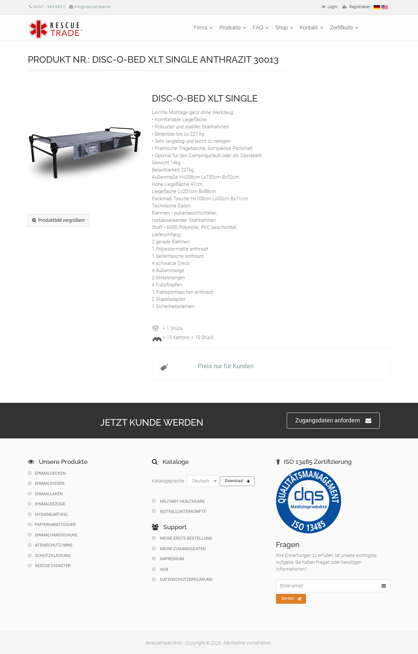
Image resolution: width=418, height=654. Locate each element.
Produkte (230, 28)
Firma (200, 28)
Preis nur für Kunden (225, 366)
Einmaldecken (47, 473)
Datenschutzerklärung (182, 579)
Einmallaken (45, 493)
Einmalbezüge (46, 503)
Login (332, 7)
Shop (281, 28)
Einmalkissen (46, 483)
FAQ (258, 28)
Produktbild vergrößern (58, 220)
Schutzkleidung (49, 555)
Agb (160, 569)
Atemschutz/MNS (50, 545)
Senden (291, 598)
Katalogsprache (168, 480)
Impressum (168, 558)
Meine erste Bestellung (182, 538)
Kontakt (309, 28)
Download (237, 481)
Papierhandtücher (52, 524)
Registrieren (359, 7)
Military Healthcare (178, 501)
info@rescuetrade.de (92, 7)
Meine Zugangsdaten (179, 548)
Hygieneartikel (48, 514)
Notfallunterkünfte (179, 511)
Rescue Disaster (49, 565)
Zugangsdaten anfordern (333, 420)
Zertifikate (341, 28)
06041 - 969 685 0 (49, 7)
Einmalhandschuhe (52, 534)
